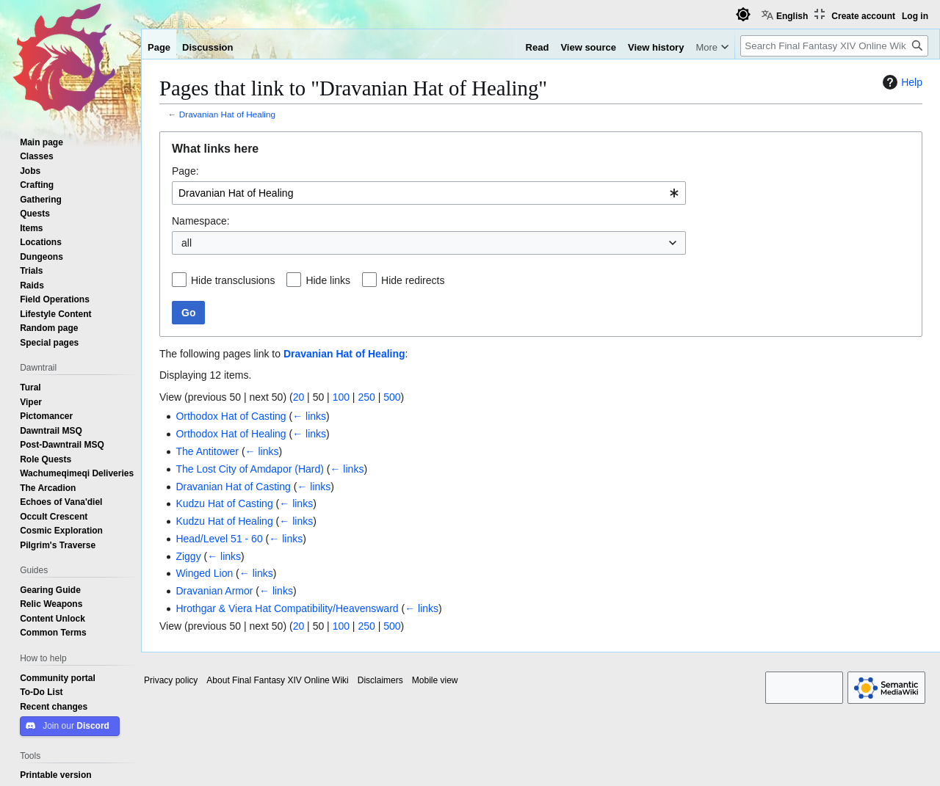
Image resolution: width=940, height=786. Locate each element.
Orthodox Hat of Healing (231, 434)
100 (341, 397)
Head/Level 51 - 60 (219, 539)
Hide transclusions (233, 280)
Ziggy (188, 556)
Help (900, 82)
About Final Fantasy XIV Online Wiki (277, 680)
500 (391, 397)
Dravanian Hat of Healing (227, 114)
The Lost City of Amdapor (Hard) (250, 469)
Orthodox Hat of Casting (231, 416)
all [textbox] (186, 243)
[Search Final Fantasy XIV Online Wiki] (834, 46)
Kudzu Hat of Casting (224, 503)
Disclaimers (380, 680)
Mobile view (435, 680)
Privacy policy (171, 680)
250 (366, 397)
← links (309, 416)
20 (299, 397)
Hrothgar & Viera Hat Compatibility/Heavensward (287, 608)
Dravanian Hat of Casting (233, 486)
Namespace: (201, 221)
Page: (185, 171)
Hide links (328, 280)
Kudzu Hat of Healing (224, 521)
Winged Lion (204, 573)
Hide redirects (412, 280)
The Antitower (207, 451)
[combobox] (429, 193)
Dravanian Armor (214, 591)
